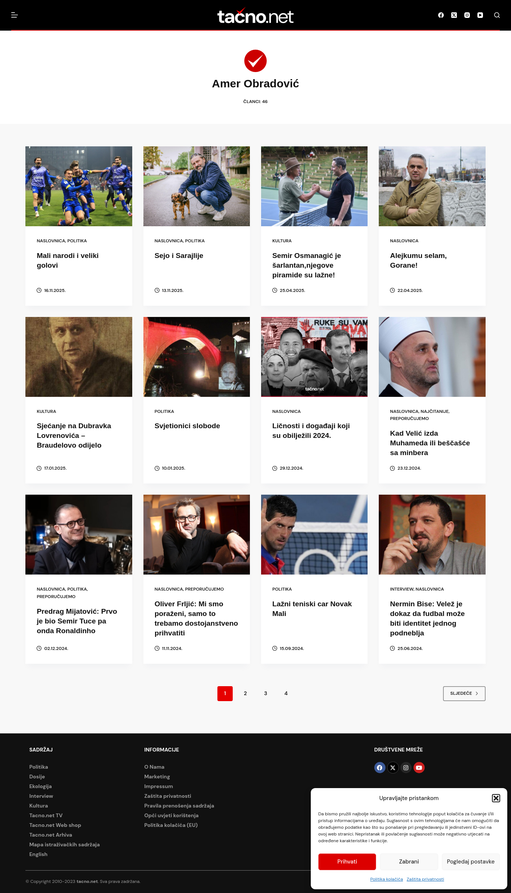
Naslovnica (51, 241)
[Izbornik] (14, 15)
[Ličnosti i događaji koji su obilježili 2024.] (314, 357)
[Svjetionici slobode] (196, 357)
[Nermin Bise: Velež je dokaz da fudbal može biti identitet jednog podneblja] (432, 535)
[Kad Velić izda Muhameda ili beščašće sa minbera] (432, 357)
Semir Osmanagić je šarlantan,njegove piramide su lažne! (308, 265)
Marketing (157, 776)
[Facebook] (440, 15)
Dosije (37, 776)
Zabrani (409, 861)
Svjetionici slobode (189, 425)
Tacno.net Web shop (55, 825)
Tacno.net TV (45, 815)
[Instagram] (467, 15)
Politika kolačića (386, 879)
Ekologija (40, 786)
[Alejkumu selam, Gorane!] (432, 186)
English (38, 854)
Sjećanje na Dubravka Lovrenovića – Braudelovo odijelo (75, 435)
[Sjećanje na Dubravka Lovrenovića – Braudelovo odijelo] (78, 357)
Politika (77, 241)
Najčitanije (435, 411)
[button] (496, 798)
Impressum (158, 786)
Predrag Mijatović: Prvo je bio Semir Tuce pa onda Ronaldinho (78, 620)
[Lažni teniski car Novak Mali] (314, 535)
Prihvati (347, 861)
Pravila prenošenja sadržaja (179, 805)
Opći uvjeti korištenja (171, 815)
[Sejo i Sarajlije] (196, 186)
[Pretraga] (497, 15)
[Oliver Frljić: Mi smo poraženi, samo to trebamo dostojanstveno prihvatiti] (196, 535)
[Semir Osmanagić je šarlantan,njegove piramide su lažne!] (314, 186)
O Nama (154, 766)
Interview (402, 589)
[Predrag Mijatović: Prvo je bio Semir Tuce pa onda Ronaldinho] (78, 535)
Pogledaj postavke (471, 861)
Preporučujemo (409, 418)
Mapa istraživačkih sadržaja (64, 844)
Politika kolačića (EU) (171, 825)
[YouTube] (480, 15)
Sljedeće (464, 703)
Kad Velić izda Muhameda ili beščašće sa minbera (431, 443)
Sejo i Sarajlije (180, 255)
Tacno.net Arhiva (50, 834)
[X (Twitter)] (454, 15)
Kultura (282, 241)
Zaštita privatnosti (425, 879)
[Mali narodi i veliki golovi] (78, 186)
